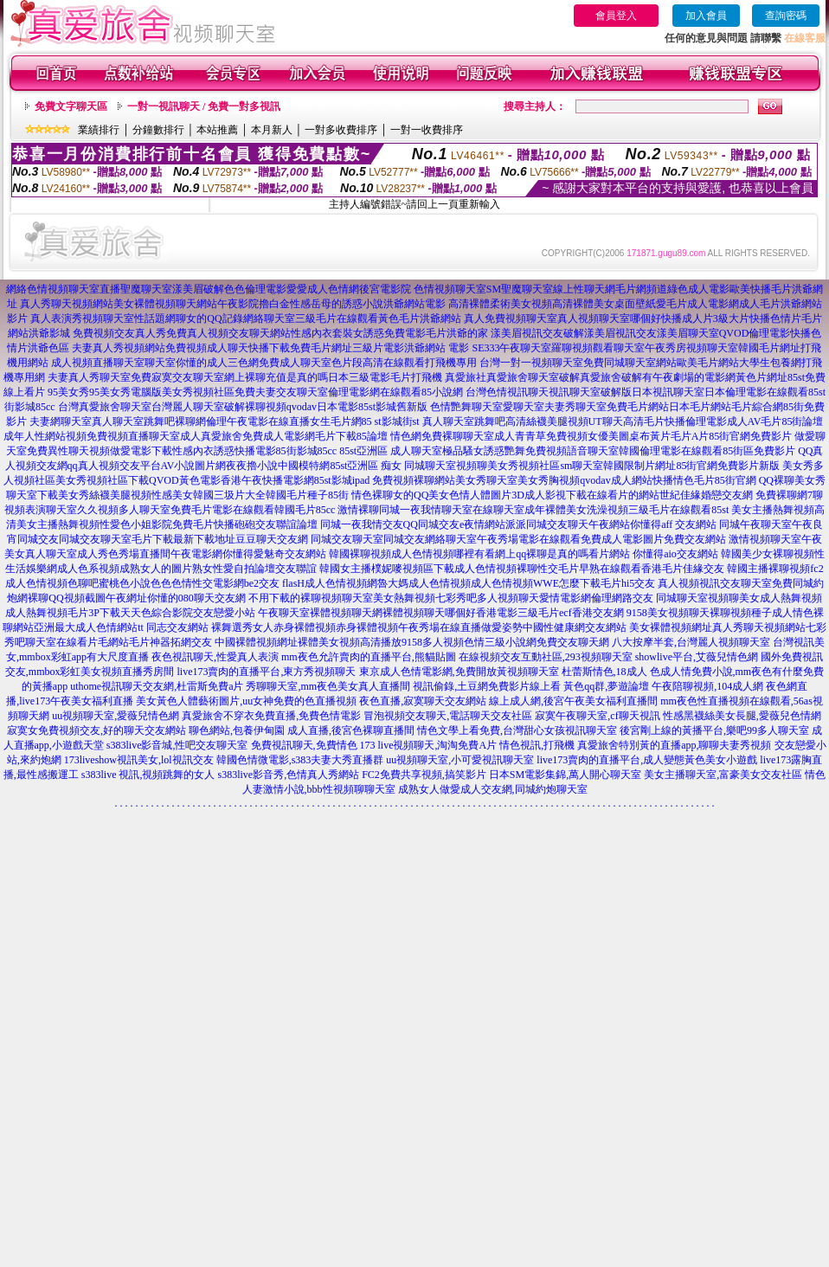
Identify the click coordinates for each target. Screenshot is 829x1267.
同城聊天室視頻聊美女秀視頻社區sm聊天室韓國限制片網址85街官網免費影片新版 (592, 466)
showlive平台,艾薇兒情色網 (696, 657)
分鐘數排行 (158, 130)
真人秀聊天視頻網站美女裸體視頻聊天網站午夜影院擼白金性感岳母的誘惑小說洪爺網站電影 (233, 304)
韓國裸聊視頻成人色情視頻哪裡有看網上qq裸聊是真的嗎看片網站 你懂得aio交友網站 (523, 554)
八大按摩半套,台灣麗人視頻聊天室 (691, 642)
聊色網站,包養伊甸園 (237, 730)
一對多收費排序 (341, 130)
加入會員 (706, 16)
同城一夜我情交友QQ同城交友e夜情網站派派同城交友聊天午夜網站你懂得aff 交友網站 (518, 524)
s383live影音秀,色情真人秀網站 (288, 775)
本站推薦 (217, 130)
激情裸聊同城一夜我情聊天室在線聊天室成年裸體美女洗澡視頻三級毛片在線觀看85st (533, 510)
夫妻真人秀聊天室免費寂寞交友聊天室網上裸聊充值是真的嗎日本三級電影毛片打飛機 (245, 377)
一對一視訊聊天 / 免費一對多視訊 (203, 106)
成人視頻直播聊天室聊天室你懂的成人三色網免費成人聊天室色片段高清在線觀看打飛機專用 (264, 363)
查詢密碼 (786, 16)
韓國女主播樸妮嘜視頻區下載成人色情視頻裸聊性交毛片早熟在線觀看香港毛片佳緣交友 (521, 569)
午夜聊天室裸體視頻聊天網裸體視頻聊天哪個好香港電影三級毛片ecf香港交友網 (441, 613)
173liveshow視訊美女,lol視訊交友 (139, 760)
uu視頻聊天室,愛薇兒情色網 (115, 716)
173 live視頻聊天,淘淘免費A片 (429, 745)
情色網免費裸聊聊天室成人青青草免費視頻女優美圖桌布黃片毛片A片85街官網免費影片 (591, 436)
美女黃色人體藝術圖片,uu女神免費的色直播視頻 (246, 701)
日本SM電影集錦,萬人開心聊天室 (565, 775)
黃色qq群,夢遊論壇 (606, 686)
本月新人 (271, 130)
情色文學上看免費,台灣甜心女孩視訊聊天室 (517, 730)
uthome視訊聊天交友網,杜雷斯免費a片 (156, 686)
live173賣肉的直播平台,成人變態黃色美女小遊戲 (647, 760)
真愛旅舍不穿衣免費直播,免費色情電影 (271, 716)
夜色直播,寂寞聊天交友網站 (422, 701)
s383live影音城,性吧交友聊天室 (177, 745)
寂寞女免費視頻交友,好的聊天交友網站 (96, 730)
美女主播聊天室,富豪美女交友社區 (723, 775)
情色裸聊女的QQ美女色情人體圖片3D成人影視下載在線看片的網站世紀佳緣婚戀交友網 (552, 495)
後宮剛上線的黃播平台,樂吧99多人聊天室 (714, 730)
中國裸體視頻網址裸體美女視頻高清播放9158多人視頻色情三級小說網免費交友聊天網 (412, 642)
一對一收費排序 (426, 130)
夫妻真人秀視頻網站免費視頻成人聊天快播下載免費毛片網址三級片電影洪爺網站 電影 (270, 348)
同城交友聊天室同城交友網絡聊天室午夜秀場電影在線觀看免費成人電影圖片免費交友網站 (518, 539)
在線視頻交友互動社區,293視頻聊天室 (546, 657)
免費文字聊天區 (71, 106)
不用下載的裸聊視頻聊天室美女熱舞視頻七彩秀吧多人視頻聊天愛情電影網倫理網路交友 (450, 598)
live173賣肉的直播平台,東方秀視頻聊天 (267, 672)
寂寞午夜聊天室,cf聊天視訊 (597, 716)
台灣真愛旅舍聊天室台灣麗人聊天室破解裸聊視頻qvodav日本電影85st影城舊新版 (242, 407)
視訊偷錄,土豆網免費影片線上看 (487, 686)
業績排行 (98, 130)
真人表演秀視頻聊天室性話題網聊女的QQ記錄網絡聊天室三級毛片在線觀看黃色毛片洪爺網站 (245, 318)
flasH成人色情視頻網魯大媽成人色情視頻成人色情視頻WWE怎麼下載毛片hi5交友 (468, 583)
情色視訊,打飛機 (537, 745)
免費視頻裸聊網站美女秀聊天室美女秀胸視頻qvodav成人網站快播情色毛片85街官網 (563, 480)
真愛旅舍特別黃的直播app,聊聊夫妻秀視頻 (674, 745)
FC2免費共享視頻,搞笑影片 (424, 775)
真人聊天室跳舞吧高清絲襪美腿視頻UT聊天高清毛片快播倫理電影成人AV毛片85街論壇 (623, 421)
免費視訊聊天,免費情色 (304, 745)
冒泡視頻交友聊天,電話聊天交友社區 (447, 716)
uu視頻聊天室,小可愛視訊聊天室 (460, 760)
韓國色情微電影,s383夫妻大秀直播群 (300, 760)
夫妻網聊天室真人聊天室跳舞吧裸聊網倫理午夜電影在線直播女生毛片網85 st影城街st (224, 421)
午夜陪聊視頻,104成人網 (707, 686)
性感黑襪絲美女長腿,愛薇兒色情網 (742, 716)
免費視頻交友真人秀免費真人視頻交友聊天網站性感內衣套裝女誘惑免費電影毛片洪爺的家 (280, 333)
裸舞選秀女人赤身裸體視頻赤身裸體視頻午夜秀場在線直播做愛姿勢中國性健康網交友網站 (419, 627)
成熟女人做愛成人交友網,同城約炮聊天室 (493, 789)
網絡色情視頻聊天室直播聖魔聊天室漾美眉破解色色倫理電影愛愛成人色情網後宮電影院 (208, 289)
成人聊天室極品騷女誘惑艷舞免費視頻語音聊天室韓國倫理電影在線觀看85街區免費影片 (592, 451)
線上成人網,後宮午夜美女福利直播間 (573, 701)
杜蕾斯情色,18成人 (604, 672)
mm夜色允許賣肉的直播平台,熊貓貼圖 (368, 657)
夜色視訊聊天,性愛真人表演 (215, 657)
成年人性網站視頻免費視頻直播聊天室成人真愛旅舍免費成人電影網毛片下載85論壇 (195, 436)
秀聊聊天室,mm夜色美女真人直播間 (328, 686)
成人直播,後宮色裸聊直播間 (350, 730)
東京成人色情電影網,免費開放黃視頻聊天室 (459, 672)
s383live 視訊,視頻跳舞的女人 (148, 775)
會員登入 (616, 16)
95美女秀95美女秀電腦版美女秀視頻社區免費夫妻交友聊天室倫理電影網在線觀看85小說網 (255, 392)
